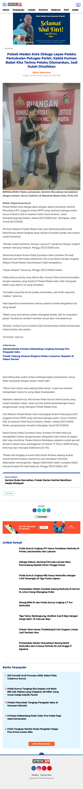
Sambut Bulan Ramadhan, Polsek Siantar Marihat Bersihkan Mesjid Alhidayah (38, 482)
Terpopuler (18, 10)
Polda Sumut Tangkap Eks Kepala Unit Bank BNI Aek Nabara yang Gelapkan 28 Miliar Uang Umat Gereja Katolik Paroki (33, 691)
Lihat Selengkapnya (41, 744)
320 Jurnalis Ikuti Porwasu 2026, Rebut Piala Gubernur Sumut (32, 677)
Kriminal (43, 10)
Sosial (75, 10)
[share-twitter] (39, 510)
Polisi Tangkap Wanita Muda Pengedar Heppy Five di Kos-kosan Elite (32, 730)
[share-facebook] (35, 510)
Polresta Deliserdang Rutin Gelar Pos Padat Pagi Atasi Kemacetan (34, 717)
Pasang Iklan (45, 775)
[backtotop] (41, 755)
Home (6, 10)
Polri (66, 10)
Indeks (31, 10)
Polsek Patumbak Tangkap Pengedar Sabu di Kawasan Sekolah (32, 704)
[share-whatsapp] (44, 510)
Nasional (55, 10)
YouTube (51, 769)
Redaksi (35, 775)
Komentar (41, 517)
